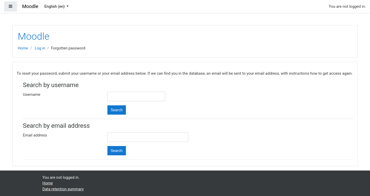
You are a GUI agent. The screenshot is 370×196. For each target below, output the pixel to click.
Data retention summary (63, 189)
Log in (40, 48)
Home (23, 48)
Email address (35, 135)
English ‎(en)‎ (55, 6)
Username (31, 94)
